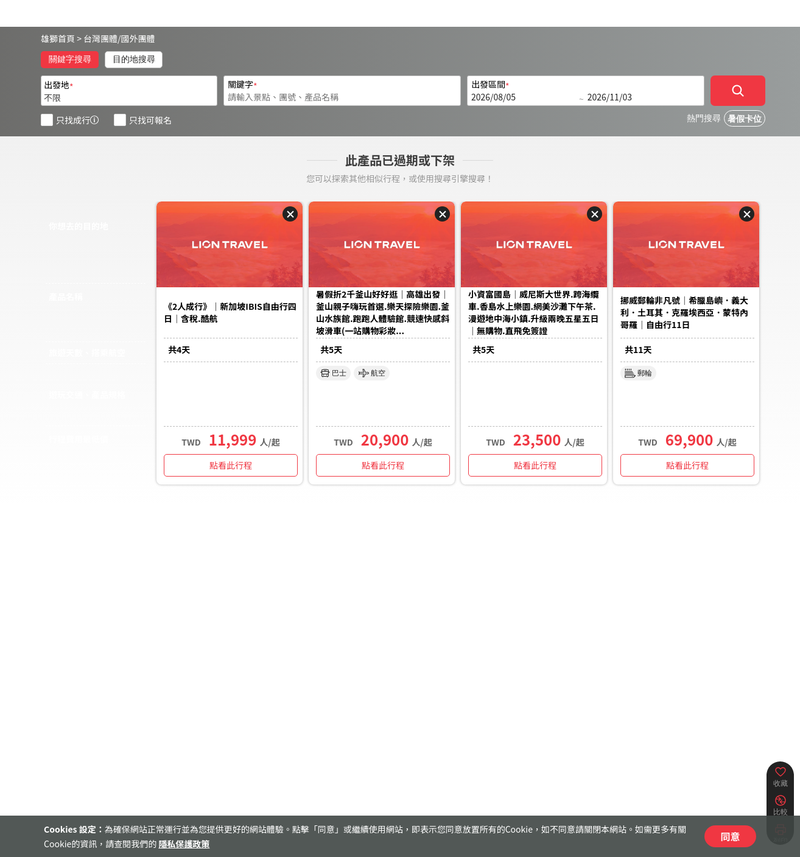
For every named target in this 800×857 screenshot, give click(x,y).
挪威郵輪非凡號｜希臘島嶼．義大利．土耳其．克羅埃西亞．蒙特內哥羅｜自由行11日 (684, 312)
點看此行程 (230, 465)
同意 (730, 836)
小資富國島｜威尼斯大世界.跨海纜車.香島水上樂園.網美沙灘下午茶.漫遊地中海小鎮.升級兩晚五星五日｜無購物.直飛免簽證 (533, 312)
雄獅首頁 (58, 38)
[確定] (738, 90)
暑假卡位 (745, 119)
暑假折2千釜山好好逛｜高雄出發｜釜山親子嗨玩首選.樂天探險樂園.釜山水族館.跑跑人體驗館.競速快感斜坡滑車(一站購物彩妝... (382, 312)
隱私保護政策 (183, 844)
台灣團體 (100, 38)
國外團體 (138, 38)
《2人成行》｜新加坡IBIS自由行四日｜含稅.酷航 (230, 312)
